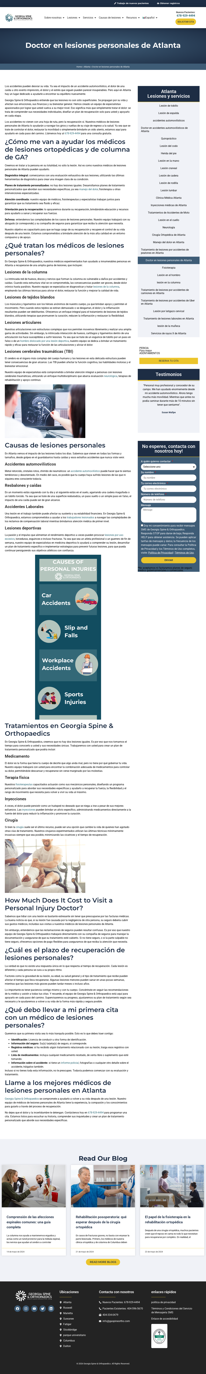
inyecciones (29, 809)
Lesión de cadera (168, 175)
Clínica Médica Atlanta (169, 197)
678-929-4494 (186, 15)
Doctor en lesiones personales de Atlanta (169, 260)
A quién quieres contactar (156, 461)
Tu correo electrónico (153, 483)
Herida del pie (168, 153)
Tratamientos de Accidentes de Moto (168, 212)
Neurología (169, 227)
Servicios (90, 17)
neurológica (110, 376)
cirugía (20, 827)
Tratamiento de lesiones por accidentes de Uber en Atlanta (168, 302)
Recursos (133, 17)
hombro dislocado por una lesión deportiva (44, 340)
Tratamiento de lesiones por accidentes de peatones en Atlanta (165, 251)
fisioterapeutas (24, 784)
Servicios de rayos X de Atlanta (168, 333)
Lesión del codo (169, 145)
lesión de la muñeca (168, 326)
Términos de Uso (184, 552)
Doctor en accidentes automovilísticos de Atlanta (164, 129)
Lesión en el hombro (168, 275)
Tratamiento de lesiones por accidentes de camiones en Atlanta (165, 291)
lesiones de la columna (106, 286)
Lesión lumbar (169, 190)
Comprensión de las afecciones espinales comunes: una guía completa (30, 1222)
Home (79, 67)
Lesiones (74, 17)
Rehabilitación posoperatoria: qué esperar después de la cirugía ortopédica (101, 1222)
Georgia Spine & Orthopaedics (22, 1098)
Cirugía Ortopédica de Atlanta (168, 234)
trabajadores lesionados (81, 517)
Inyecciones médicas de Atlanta (169, 205)
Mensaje (146, 505)
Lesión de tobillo (168, 105)
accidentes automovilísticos (169, 120)
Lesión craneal (168, 168)
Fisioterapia (168, 267)
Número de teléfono (153, 494)
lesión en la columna (168, 282)
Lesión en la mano (168, 160)
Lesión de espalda (168, 113)
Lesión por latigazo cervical (168, 311)
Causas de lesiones (111, 17)
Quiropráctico (168, 138)
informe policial (70, 1062)
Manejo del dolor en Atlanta (168, 242)
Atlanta (87, 67)
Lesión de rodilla (168, 183)
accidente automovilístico (85, 471)
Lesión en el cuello (168, 220)
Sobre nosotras (54, 17)
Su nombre (147, 472)
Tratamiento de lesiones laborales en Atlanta (168, 318)
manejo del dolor (88, 189)
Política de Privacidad (160, 552)
